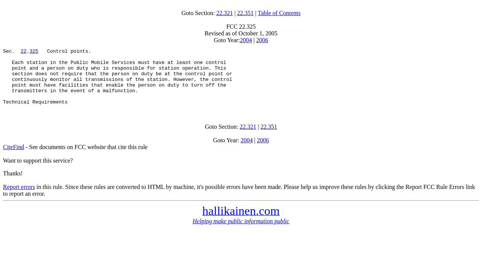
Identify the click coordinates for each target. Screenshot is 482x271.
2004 (246, 40)
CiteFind (13, 158)
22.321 (224, 13)
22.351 (245, 13)
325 (33, 52)
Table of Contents (279, 13)
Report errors (19, 198)
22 (24, 52)
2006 (262, 40)
